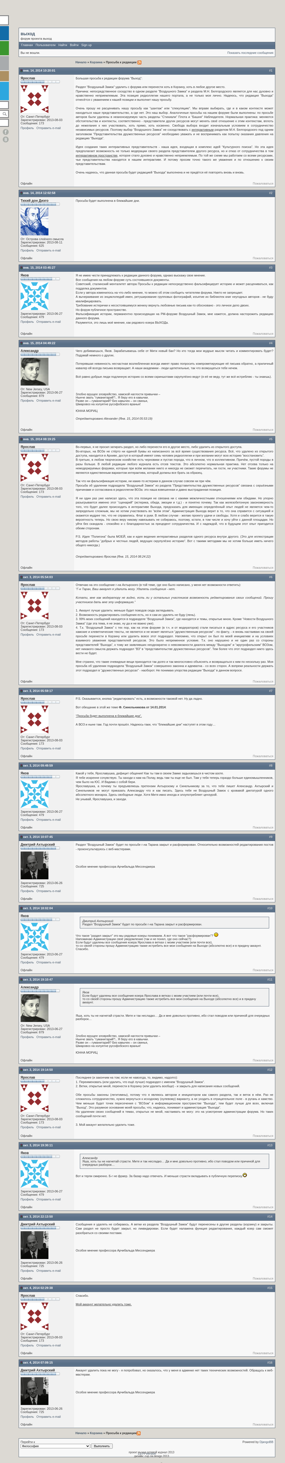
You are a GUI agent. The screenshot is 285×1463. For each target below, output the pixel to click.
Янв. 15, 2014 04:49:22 (39, 343)
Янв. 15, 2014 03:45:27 (39, 267)
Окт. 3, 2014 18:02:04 (38, 908)
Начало (81, 62)
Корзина (96, 62)
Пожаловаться (263, 183)
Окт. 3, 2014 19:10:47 (38, 979)
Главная (27, 45)
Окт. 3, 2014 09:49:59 (38, 765)
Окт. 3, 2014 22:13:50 (38, 1216)
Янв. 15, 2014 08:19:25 (39, 439)
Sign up (86, 45)
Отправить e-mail (48, 128)
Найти (62, 45)
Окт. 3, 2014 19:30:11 (38, 1145)
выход (28, 33)
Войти (74, 45)
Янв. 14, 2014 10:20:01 (39, 70)
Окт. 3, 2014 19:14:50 (38, 1069)
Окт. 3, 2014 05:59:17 (38, 691)
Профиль (27, 128)
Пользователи (46, 45)
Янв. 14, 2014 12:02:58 (39, 193)
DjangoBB (266, 1442)
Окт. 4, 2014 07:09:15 (38, 1362)
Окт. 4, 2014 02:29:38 (38, 1288)
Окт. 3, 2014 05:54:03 (38, 577)
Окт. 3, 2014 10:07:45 (38, 836)
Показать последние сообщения (250, 52)
